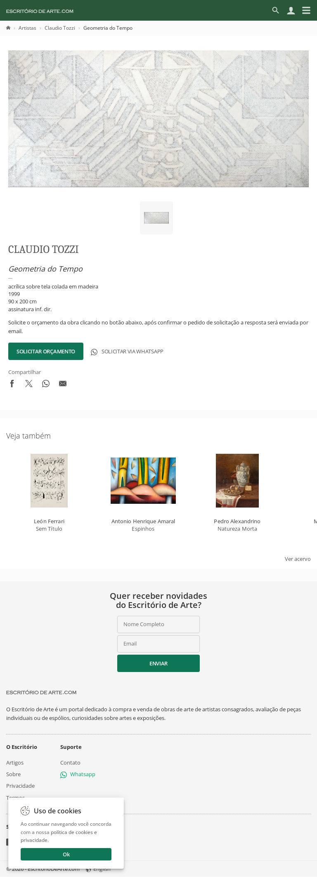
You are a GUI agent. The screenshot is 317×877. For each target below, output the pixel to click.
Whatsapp (77, 774)
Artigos (15, 762)
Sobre (13, 774)
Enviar (158, 663)
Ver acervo (298, 558)
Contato (70, 762)
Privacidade (20, 786)
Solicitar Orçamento (46, 351)
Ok (66, 854)
